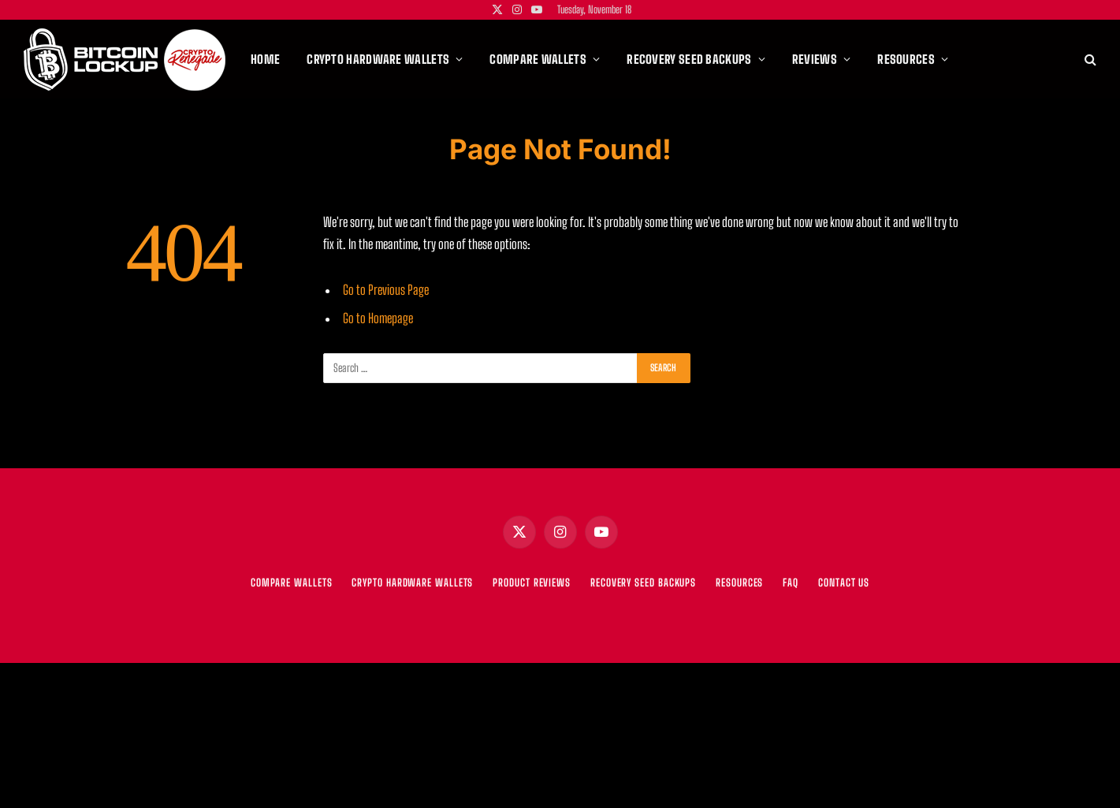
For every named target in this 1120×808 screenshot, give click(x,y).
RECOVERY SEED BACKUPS (643, 582)
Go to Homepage (378, 318)
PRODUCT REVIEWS (532, 582)
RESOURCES (739, 582)
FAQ (790, 582)
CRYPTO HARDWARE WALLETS (412, 582)
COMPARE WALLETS (292, 582)
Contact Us (843, 582)
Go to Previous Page (386, 290)
